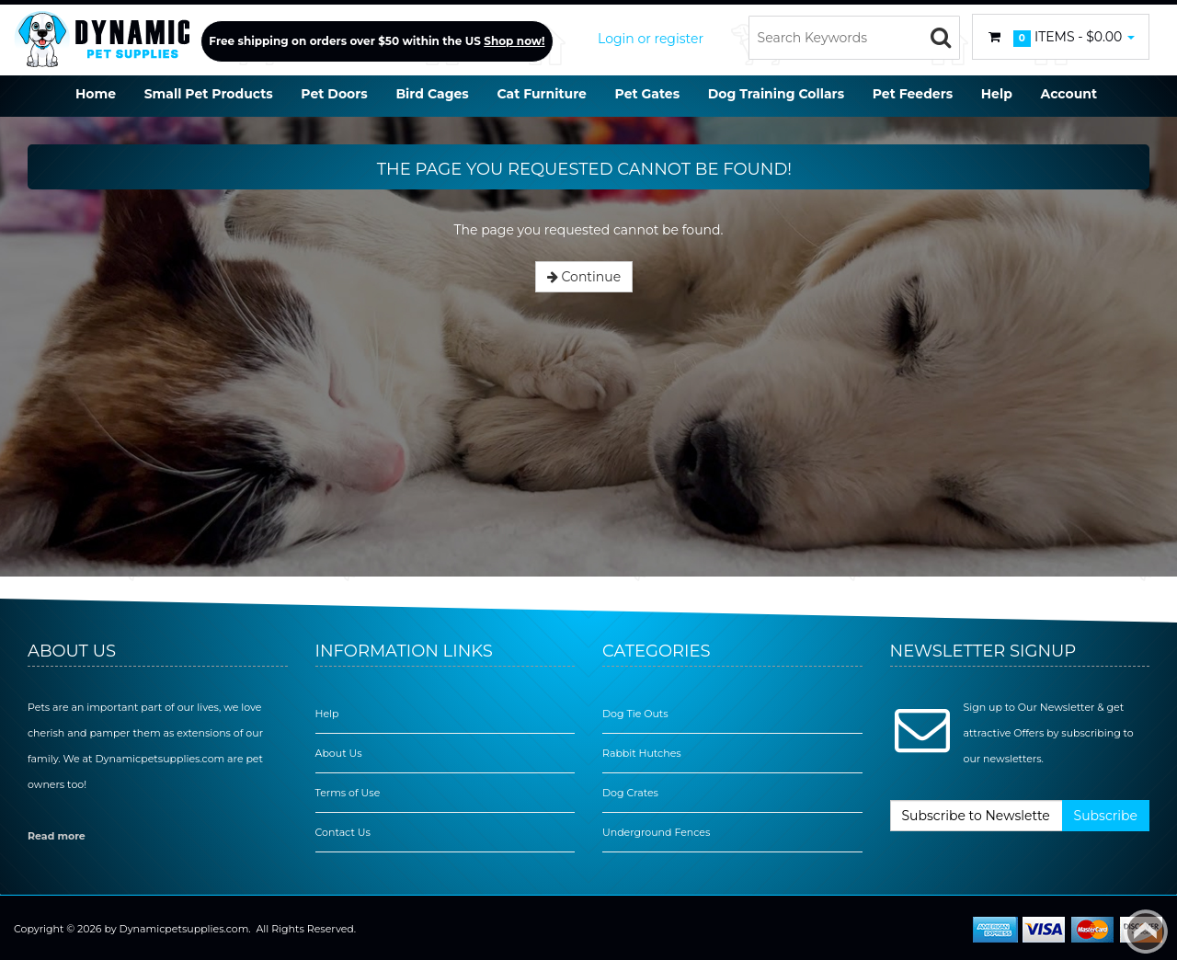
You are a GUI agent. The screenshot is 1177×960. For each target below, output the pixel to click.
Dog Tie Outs (635, 713)
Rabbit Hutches (641, 753)
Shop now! (514, 41)
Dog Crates (630, 792)
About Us (338, 753)
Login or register (650, 38)
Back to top (1145, 931)
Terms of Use (348, 792)
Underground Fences (656, 832)
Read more (57, 835)
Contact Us (343, 832)
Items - (1061, 38)
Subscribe (1105, 815)
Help (327, 713)
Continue (584, 277)
